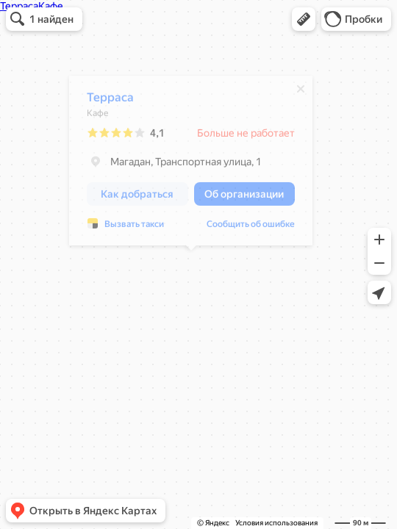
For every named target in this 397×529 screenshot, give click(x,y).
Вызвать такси (134, 228)
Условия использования (276, 523)
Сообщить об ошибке (251, 228)
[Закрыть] (301, 92)
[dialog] (190, 164)
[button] (303, 19)
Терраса (110, 101)
